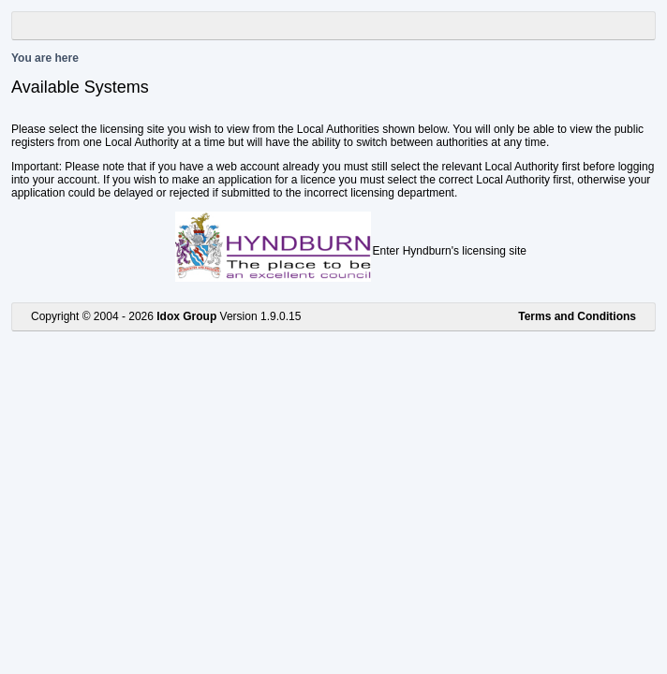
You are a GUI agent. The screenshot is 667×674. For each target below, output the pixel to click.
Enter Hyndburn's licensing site (449, 250)
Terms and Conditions (577, 316)
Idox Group (186, 316)
